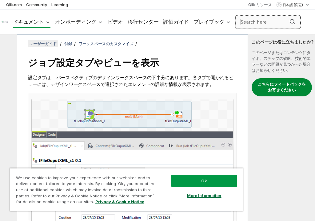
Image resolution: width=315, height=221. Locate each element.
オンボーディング (75, 22)
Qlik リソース (260, 4)
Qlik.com (14, 4)
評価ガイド (176, 22)
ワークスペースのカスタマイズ (106, 43)
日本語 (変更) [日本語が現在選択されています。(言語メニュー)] (293, 5)
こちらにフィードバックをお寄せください (282, 87)
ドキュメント (28, 22)
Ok (204, 180)
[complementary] (281, 127)
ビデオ (115, 22)
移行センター (143, 22)
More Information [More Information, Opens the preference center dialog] (204, 195)
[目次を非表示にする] (7, 43)
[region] (126, 189)
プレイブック (209, 22)
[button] (292, 22)
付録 (68, 43)
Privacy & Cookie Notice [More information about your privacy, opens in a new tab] (119, 201)
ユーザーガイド (43, 43)
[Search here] (268, 22)
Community (36, 4)
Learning (59, 4)
